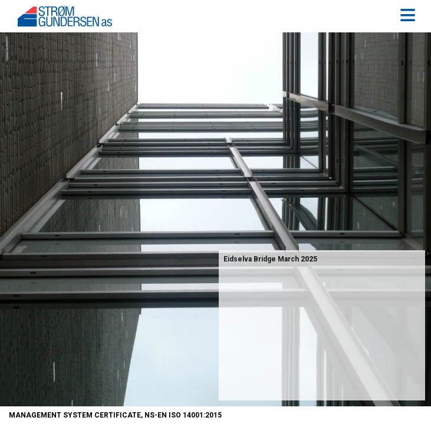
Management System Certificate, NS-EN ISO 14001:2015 (115, 415)
